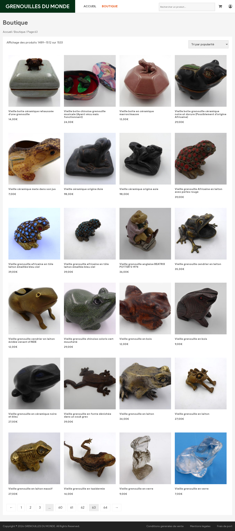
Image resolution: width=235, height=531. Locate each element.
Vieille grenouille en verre (136, 488)
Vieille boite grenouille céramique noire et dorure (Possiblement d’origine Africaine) (200, 114)
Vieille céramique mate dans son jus (32, 189)
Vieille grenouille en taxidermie (84, 488)
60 (60, 507)
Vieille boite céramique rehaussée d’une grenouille (31, 113)
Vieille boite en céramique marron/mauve (136, 113)
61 (71, 507)
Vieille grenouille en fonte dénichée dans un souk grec (87, 415)
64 (105, 507)
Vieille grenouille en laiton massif (30, 488)
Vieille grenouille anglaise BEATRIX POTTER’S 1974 (142, 265)
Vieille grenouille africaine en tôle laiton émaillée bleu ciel (30, 265)
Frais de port (224, 526)
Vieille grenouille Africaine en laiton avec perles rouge (198, 190)
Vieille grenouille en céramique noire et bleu (32, 415)
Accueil (90, 6)
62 (82, 507)
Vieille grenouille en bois (135, 339)
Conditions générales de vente (165, 526)
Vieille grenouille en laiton (136, 414)
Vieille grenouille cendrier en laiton (198, 264)
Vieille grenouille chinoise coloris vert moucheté (88, 340)
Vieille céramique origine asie (138, 189)
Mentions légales (200, 526)
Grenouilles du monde (38, 6)
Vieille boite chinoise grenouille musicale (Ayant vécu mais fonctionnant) (85, 114)
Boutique (110, 6)
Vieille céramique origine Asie (83, 189)
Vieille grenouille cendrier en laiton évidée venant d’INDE (31, 340)
